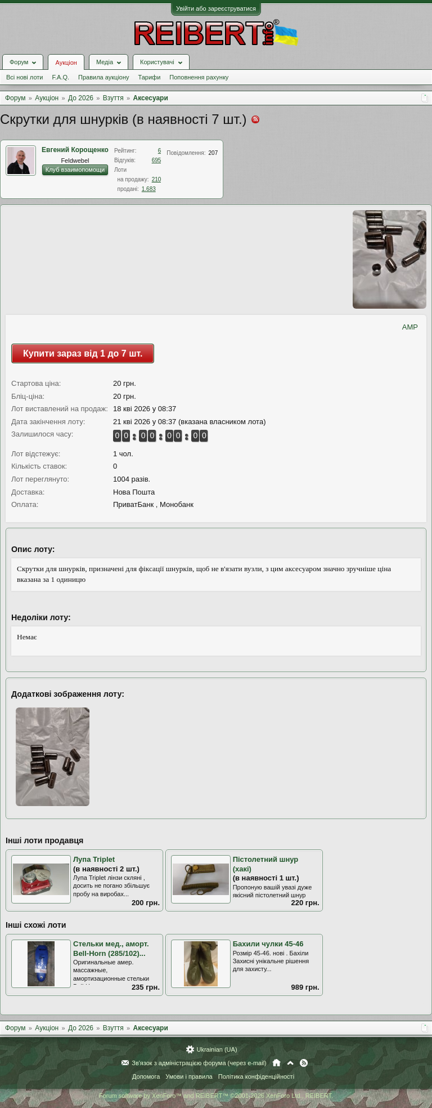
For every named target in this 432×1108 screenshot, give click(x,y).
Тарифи (149, 77)
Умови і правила (188, 1076)
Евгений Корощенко (75, 150)
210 (156, 179)
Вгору (290, 1063)
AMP (410, 327)
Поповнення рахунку (198, 77)
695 (156, 160)
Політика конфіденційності (256, 1076)
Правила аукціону (103, 77)
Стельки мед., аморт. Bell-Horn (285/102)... (111, 949)
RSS (304, 1063)
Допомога (146, 1076)
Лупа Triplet (94, 859)
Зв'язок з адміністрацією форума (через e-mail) (199, 1063)
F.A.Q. (60, 77)
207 (213, 153)
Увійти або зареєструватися (216, 8)
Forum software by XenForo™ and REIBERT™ (216, 1095)
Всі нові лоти (24, 77)
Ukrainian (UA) (216, 1049)
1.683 (149, 189)
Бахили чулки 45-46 (268, 944)
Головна (276, 1063)
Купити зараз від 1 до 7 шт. (82, 353)
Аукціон (65, 62)
